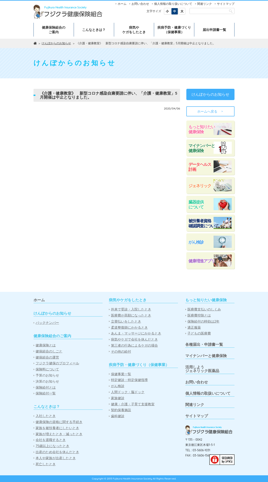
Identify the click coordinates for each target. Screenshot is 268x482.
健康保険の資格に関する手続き (59, 422)
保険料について (47, 369)
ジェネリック (199, 185)
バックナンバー (47, 323)
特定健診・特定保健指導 (129, 380)
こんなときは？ (94, 30)
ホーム (122, 4)
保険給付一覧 (46, 393)
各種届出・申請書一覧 (204, 344)
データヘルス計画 (199, 167)
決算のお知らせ (47, 381)
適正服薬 (194, 327)
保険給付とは (46, 387)
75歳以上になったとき (52, 446)
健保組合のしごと (49, 351)
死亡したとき (46, 464)
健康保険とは (46, 345)
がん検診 (196, 242)
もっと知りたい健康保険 (201, 129)
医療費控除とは (199, 315)
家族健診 (117, 398)
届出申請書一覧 (214, 30)
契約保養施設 (121, 410)
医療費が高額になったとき (131, 315)
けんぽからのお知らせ (56, 43)
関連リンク (204, 4)
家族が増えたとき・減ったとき (59, 434)
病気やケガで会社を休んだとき (134, 339)
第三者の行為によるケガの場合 (134, 345)
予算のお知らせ (47, 375)
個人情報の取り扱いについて (173, 4)
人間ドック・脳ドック (127, 392)
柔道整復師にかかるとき (129, 327)
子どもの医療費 (199, 333)
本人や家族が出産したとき (56, 458)
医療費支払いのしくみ (204, 309)
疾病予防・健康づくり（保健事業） (174, 29)
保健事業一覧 (121, 374)
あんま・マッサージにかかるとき (136, 333)
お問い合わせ (140, 4)
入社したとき (46, 416)
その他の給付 (121, 352)
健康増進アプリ (201, 260)
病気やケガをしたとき (134, 29)
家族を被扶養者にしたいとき (57, 428)
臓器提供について (196, 204)
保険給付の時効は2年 (203, 321)
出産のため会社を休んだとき (57, 452)
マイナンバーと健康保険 (201, 148)
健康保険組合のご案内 (53, 29)
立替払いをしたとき (126, 321)
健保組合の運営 (47, 357)
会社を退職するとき (51, 440)
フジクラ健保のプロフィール (57, 363)
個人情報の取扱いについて (208, 393)
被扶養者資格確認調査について (203, 223)
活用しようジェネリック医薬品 (202, 369)
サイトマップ (225, 4)
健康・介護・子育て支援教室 (133, 404)
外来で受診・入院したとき (131, 309)
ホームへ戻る (210, 111)
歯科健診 (117, 416)
